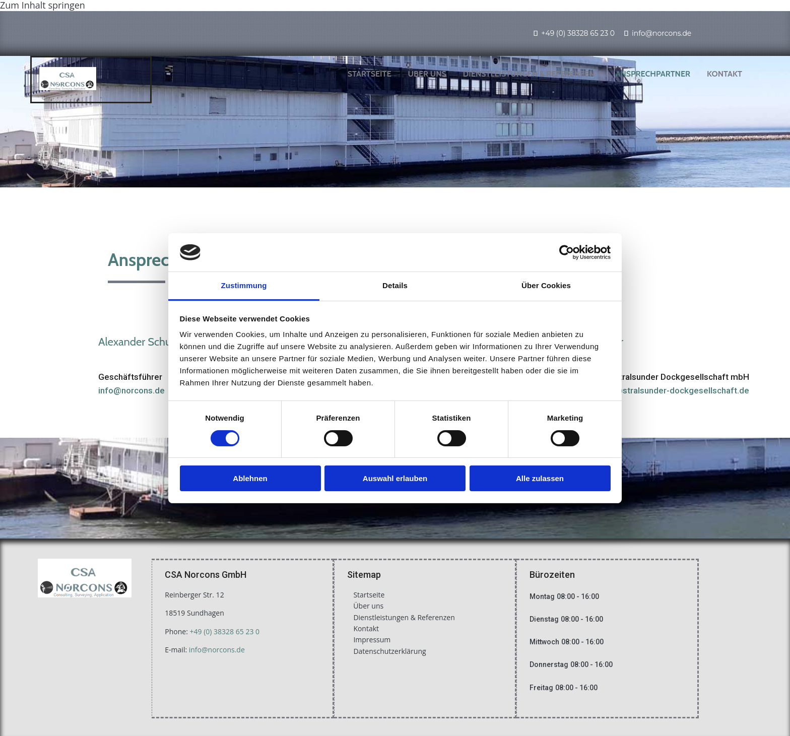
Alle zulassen (540, 478)
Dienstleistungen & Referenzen (529, 74)
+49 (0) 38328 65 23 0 (578, 33)
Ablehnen (250, 478)
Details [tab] (395, 285)
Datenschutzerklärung (389, 651)
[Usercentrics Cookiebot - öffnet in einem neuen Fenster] (566, 252)
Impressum (371, 639)
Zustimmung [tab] (244, 285)
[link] (532, 74)
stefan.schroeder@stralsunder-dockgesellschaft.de (648, 390)
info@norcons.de (661, 33)
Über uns (427, 74)
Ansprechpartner (652, 74)
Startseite (369, 74)
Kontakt (724, 74)
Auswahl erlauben (395, 478)
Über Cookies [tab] (546, 285)
